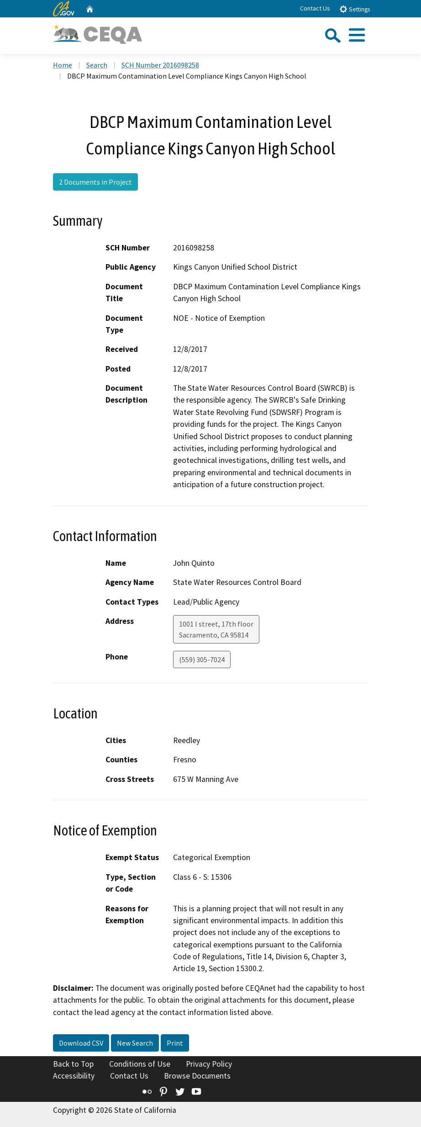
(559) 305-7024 (202, 659)
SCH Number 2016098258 (160, 64)
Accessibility (74, 1076)
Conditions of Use (139, 1064)
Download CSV (81, 1042)
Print (175, 1042)
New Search (135, 1042)
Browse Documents (197, 1076)
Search (96, 64)
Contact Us (315, 8)
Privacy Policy (209, 1064)
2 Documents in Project (95, 181)
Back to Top (73, 1064)
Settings (354, 9)
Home (62, 64)
